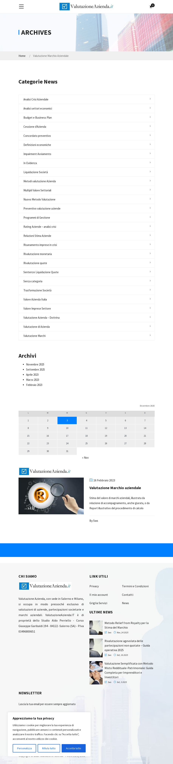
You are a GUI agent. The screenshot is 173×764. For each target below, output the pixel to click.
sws (95, 520)
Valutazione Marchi (34, 336)
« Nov (85, 457)
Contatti (127, 595)
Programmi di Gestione (36, 217)
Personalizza (24, 748)
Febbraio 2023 (34, 385)
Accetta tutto (73, 748)
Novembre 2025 (35, 364)
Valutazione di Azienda (36, 326)
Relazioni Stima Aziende (37, 236)
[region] (49, 734)
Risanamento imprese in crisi (40, 245)
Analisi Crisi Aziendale (35, 99)
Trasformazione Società (37, 290)
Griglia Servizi (98, 603)
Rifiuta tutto (49, 748)
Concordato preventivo (37, 136)
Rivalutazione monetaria (37, 254)
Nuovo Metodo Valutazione (39, 199)
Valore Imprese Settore (37, 308)
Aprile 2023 (32, 374)
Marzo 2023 (32, 380)
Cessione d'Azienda (34, 126)
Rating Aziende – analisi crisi (39, 226)
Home (22, 56)
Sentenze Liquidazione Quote (41, 272)
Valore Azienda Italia (35, 299)
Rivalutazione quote (35, 263)
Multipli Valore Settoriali (37, 190)
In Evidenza (30, 163)
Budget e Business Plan (37, 117)
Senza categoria (32, 281)
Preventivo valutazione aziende (42, 208)
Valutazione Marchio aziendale (115, 487)
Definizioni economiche (37, 145)
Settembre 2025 (35, 369)
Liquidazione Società (35, 172)
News (125, 603)
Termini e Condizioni (135, 586)
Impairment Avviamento (37, 154)
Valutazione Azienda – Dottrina (41, 317)
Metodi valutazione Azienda (39, 181)
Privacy (94, 586)
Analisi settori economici (37, 108)
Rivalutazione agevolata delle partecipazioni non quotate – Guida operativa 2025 (127, 645)
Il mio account (98, 595)
